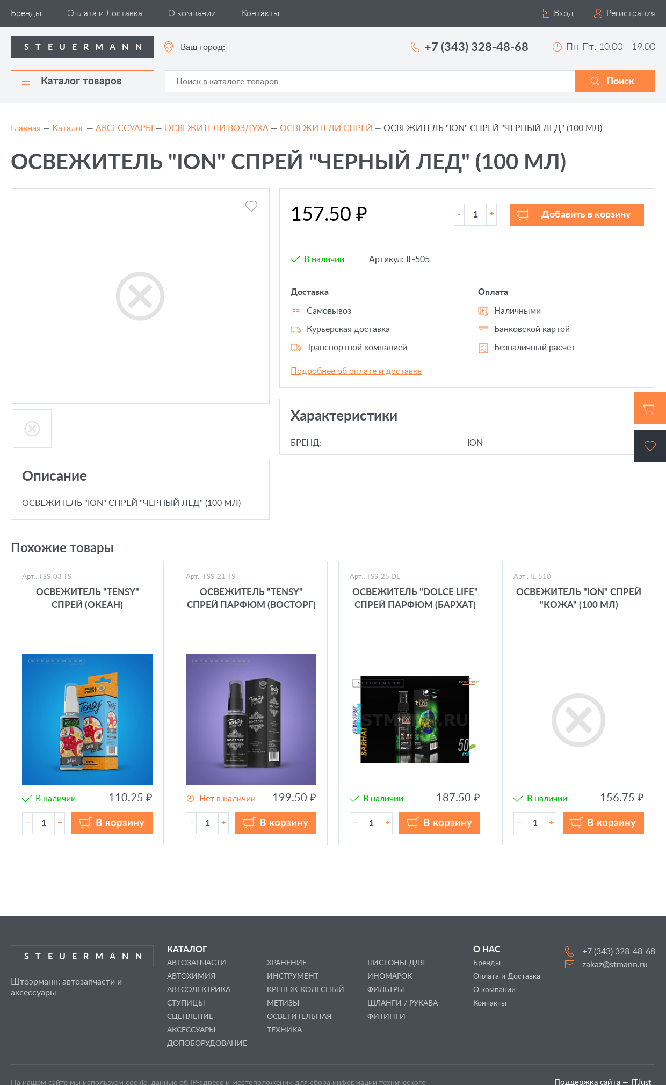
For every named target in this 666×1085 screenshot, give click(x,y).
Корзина (650, 408)
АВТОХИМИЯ (191, 976)
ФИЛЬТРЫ (385, 990)
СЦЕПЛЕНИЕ (190, 1017)
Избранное (650, 446)
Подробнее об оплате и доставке (356, 371)
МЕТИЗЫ (283, 1003)
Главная (26, 128)
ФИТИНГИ (386, 1017)
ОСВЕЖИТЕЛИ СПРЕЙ (326, 128)
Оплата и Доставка (104, 13)
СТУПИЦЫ (186, 1003)
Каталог (68, 128)
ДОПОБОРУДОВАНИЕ (207, 1043)
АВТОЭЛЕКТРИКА (198, 990)
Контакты (260, 13)
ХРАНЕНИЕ (287, 963)
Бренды (26, 13)
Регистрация (630, 13)
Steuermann (86, 47)
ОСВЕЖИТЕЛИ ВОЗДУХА (216, 128)
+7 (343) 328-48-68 (476, 47)
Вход (564, 13)
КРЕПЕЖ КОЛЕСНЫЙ (305, 990)
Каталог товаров (72, 81)
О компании (192, 13)
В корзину (120, 823)
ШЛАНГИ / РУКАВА (402, 1003)
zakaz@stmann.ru (615, 964)
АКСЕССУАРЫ (124, 128)
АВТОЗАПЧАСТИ (196, 963)
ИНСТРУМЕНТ (292, 976)
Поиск (620, 81)
